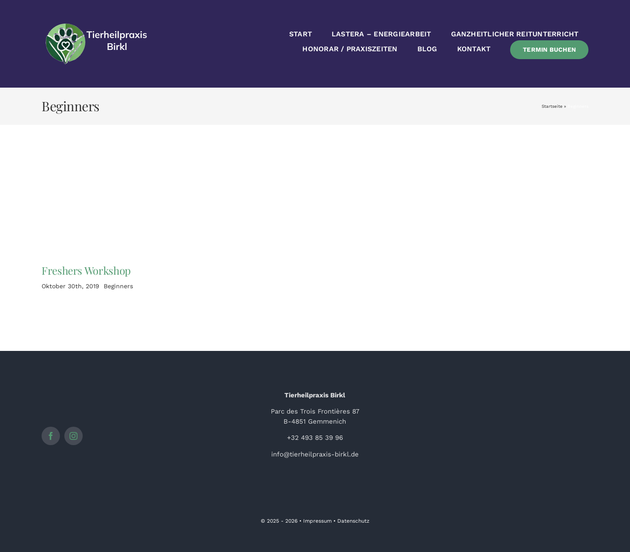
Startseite (552, 106)
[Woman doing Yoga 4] (103, 167)
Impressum (317, 521)
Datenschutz (353, 521)
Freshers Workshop (86, 270)
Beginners (118, 286)
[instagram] (73, 436)
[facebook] (51, 436)
